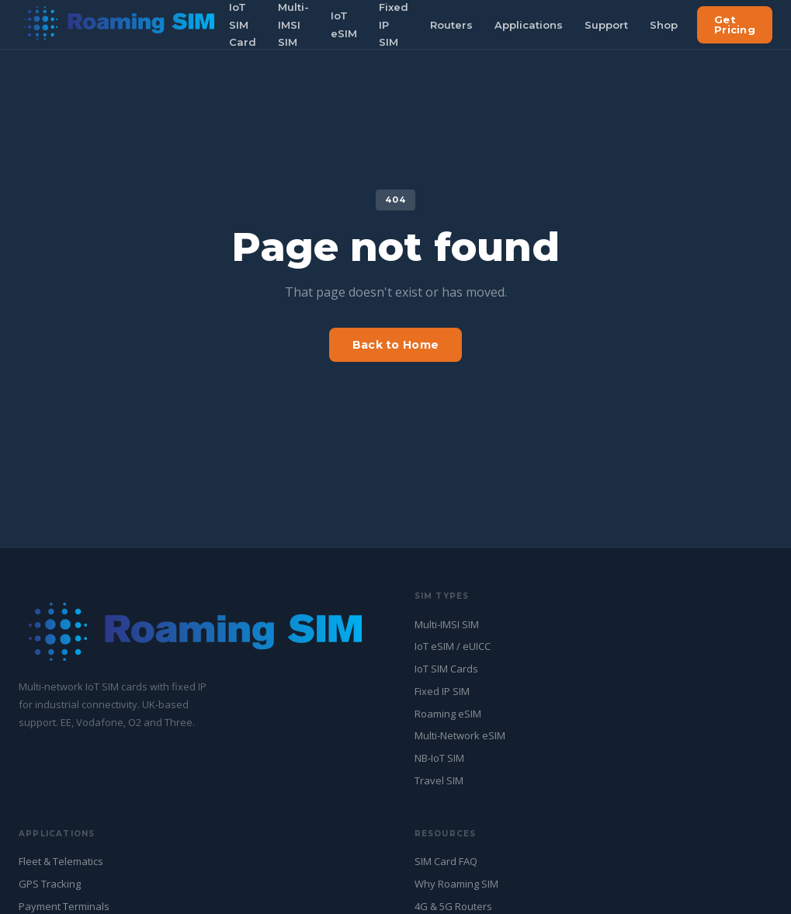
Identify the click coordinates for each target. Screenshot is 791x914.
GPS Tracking (50, 884)
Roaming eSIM (448, 714)
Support (606, 25)
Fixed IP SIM (442, 691)
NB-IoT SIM (439, 758)
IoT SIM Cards (446, 669)
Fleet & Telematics (61, 861)
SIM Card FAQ (446, 861)
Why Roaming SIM (456, 884)
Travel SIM (439, 780)
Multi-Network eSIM (460, 735)
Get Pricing (734, 24)
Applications (528, 25)
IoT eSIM (344, 24)
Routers (451, 25)
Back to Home (395, 345)
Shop (664, 25)
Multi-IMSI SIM (447, 624)
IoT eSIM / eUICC (453, 646)
